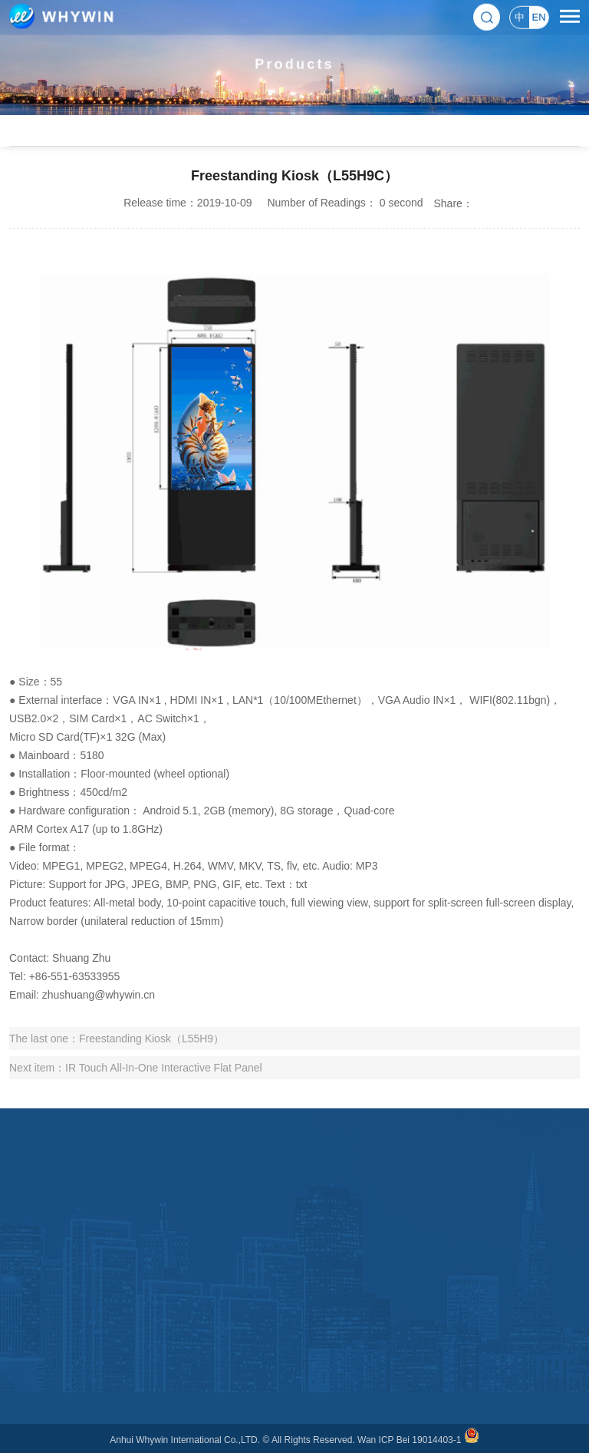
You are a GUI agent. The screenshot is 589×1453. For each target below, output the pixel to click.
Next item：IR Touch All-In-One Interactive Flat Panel (135, 1068)
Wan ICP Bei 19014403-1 (409, 1440)
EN (538, 16)
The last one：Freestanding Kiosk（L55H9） (116, 1038)
